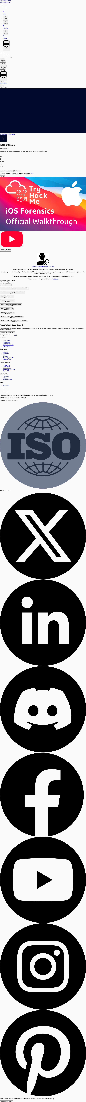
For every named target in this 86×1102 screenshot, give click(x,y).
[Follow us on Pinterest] (43, 1096)
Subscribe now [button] (4, 332)
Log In (2, 81)
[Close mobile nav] (11, 57)
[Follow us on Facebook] (43, 836)
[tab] (2, 176)
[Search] (1, 84)
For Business (6, 342)
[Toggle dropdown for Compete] (5, 22)
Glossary (5, 356)
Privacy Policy (6, 365)
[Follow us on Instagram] (43, 1009)
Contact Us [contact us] (6, 376)
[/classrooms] (43, 66)
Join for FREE (3, 83)
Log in (15, 335)
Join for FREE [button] (11, 332)
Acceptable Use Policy (9, 369)
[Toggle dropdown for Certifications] (6, 45)
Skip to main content (5, 0)
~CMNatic (55, 279)
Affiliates (5, 378)
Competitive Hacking (8, 345)
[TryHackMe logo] (4, 8)
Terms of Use (6, 366)
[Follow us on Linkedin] (43, 665)
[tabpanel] (43, 212)
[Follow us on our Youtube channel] (43, 922)
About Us (5, 352)
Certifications (6, 346)
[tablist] (43, 176)
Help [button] (2, 170)
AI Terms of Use (7, 368)
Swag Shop (6, 385)
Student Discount (7, 379)
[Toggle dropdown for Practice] (5, 18)
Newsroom (6, 353)
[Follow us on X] (43, 578)
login (32, 173)
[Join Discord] (43, 752)
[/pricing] (43, 70)
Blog (4, 355)
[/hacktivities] (43, 59)
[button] (9, 171)
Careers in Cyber (7, 359)
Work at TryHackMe (8, 358)
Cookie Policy (6, 371)
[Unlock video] (11, 239)
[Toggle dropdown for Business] (5, 32)
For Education (6, 343)
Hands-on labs (7, 340)
